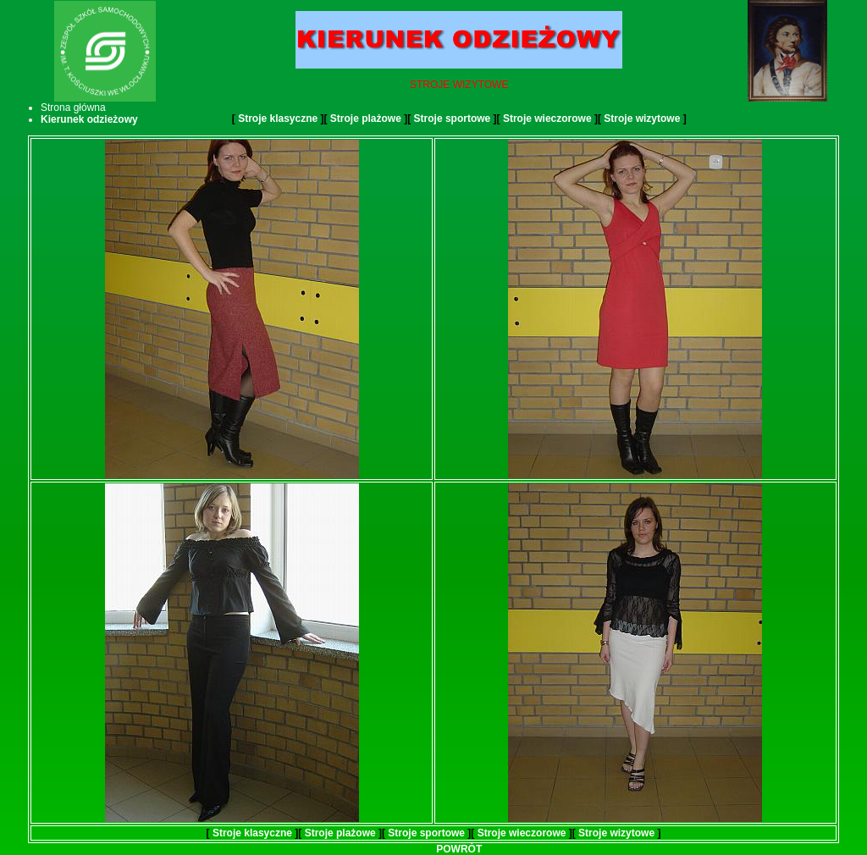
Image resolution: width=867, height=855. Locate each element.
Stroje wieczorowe (547, 118)
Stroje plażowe (365, 118)
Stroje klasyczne (278, 118)
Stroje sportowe (452, 118)
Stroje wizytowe (642, 118)
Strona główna (73, 107)
